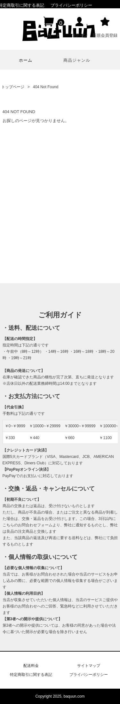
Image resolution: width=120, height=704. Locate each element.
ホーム (25, 60)
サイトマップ (88, 665)
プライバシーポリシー (71, 5)
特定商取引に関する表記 (31, 674)
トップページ (12, 87)
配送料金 (31, 665)
